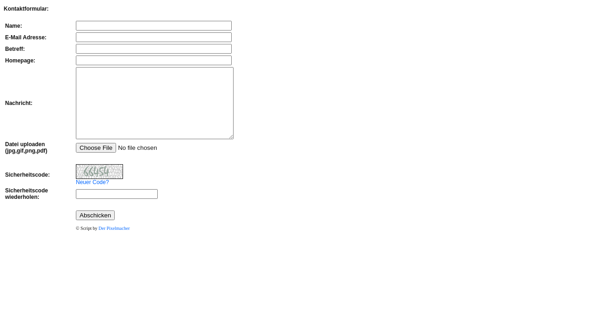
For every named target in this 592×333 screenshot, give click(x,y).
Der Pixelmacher (95, 242)
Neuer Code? (73, 196)
